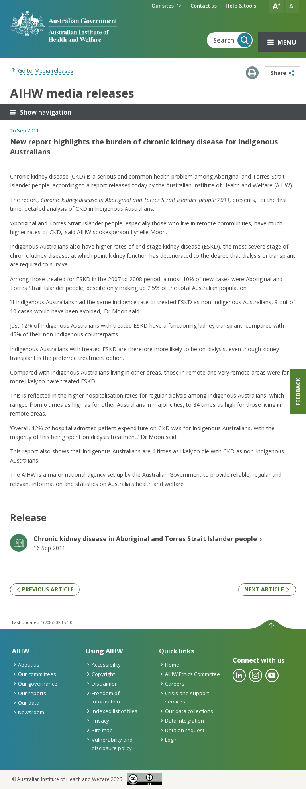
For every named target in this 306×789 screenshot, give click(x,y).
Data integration (181, 720)
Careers (171, 683)
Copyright (100, 674)
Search (232, 40)
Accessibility (103, 664)
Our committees (34, 674)
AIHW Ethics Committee (189, 674)
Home (169, 664)
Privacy (97, 720)
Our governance (34, 683)
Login (168, 739)
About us (25, 664)
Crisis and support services (184, 697)
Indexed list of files (111, 711)
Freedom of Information (103, 697)
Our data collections (186, 711)
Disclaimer (101, 683)
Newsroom (28, 712)
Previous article (45, 589)
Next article (267, 589)
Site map (99, 730)
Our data (25, 702)
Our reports (29, 693)
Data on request (181, 730)
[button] (276, 6)
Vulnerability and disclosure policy (109, 744)
